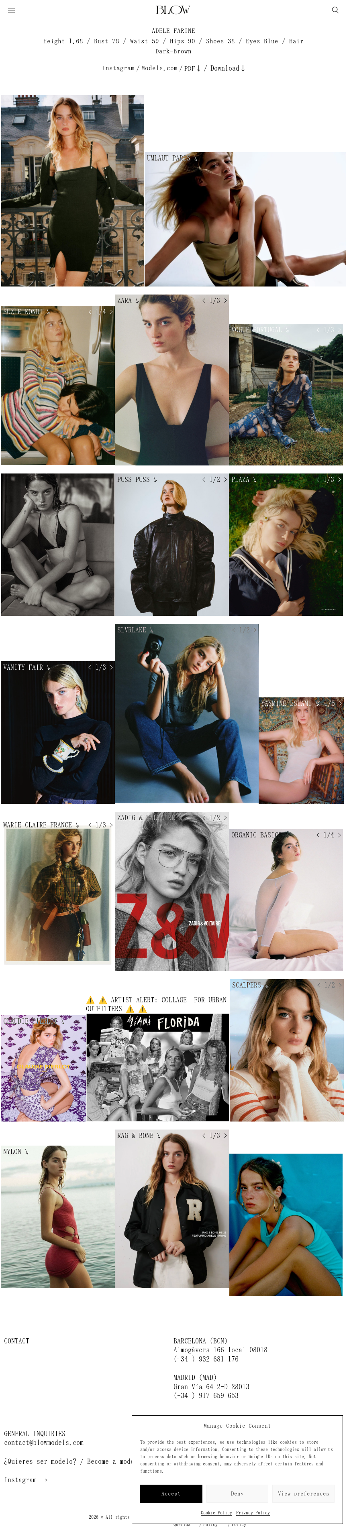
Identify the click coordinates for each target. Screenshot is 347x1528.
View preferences (303, 1494)
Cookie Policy (216, 1512)
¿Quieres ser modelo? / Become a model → (76, 1461)
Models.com (159, 68)
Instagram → (25, 1479)
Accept (171, 1494)
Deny (237, 1494)
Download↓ (228, 68)
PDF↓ (193, 68)
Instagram (118, 68)
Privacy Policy (253, 1512)
